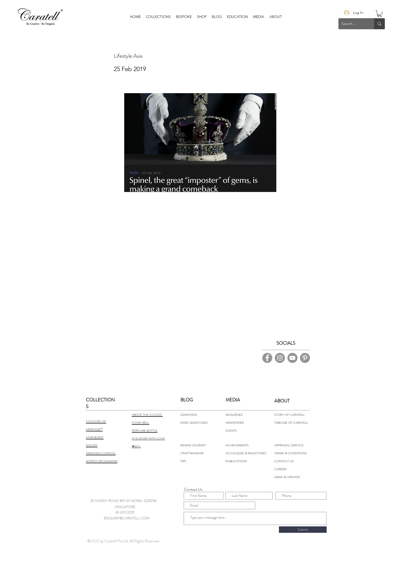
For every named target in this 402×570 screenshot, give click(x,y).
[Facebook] (267, 358)
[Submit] (303, 529)
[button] (183, 16)
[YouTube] (292, 358)
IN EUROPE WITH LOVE (148, 438)
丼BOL (136, 446)
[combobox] (128, 500)
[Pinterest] (305, 358)
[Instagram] (280, 358)
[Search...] (352, 23)
